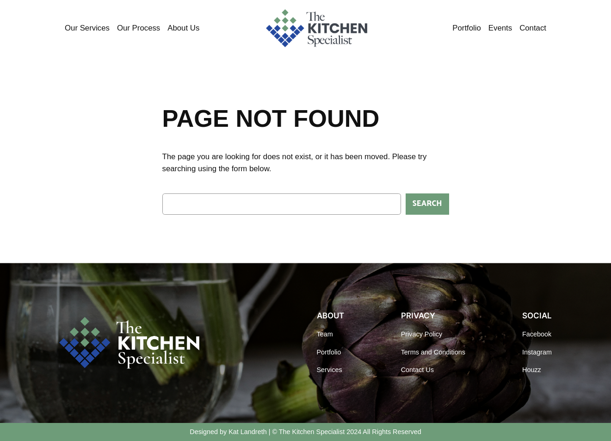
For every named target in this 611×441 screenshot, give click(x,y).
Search (427, 204)
